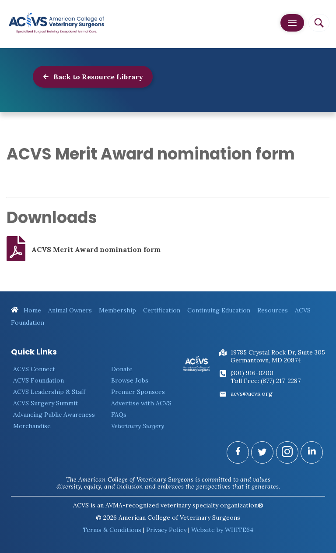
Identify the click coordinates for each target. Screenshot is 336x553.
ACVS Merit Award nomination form (84, 249)
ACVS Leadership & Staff (49, 392)
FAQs (118, 414)
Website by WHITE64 (222, 530)
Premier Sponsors (138, 392)
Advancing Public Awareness (54, 414)
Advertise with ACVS (141, 403)
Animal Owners (70, 310)
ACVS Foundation (38, 380)
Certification (161, 310)
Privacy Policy (166, 530)
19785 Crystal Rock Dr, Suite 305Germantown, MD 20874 (278, 356)
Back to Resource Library (92, 76)
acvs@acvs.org (252, 393)
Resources (272, 310)
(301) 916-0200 (252, 373)
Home (26, 310)
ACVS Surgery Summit (45, 403)
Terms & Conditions (112, 530)
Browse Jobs (129, 380)
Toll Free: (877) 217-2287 (266, 381)
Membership (117, 310)
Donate (122, 369)
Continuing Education (218, 310)
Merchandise (32, 426)
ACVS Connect (34, 369)
